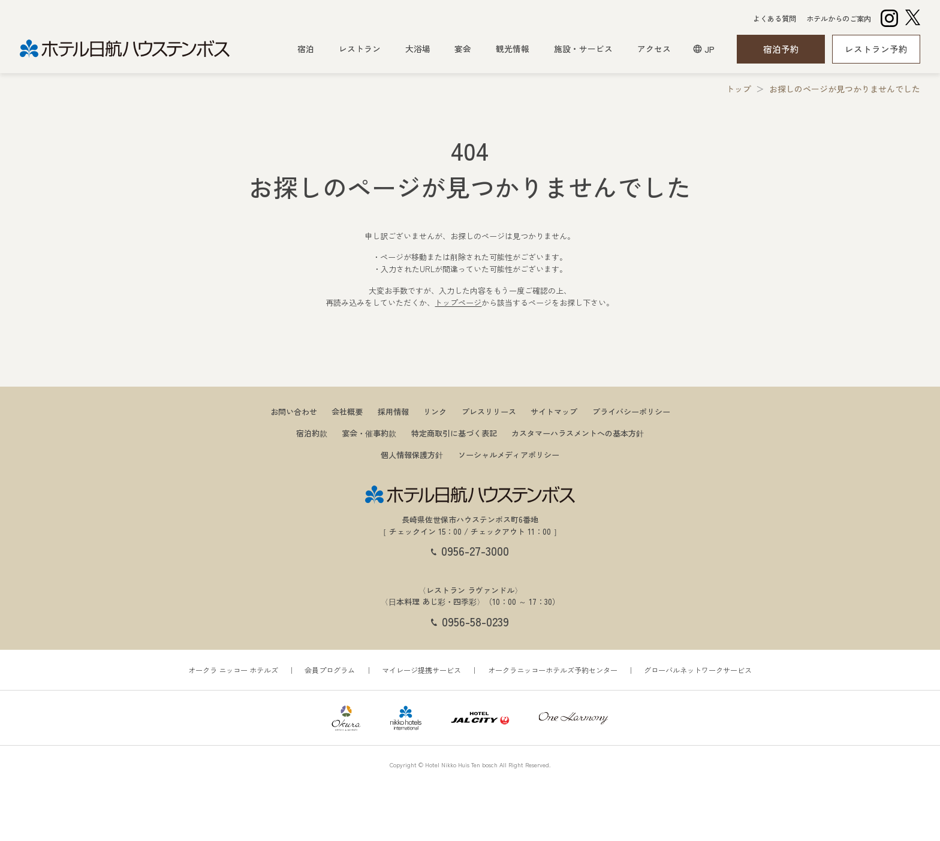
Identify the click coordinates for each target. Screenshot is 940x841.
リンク (435, 409)
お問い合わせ (293, 409)
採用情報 (393, 409)
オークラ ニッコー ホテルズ (233, 667)
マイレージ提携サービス (421, 667)
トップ (738, 87)
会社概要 (347, 409)
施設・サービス (583, 49)
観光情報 (512, 49)
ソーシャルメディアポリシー (508, 453)
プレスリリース (489, 409)
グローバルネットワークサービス (698, 667)
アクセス (654, 49)
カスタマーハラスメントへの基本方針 (577, 431)
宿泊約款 (311, 431)
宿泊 (305, 49)
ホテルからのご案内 (838, 18)
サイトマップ (554, 409)
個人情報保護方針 (412, 453)
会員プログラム (330, 667)
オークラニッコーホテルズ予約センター (552, 667)
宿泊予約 (781, 49)
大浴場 (417, 49)
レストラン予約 (876, 49)
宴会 (462, 49)
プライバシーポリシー (631, 409)
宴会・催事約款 (369, 431)
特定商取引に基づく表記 (454, 431)
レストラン (360, 49)
